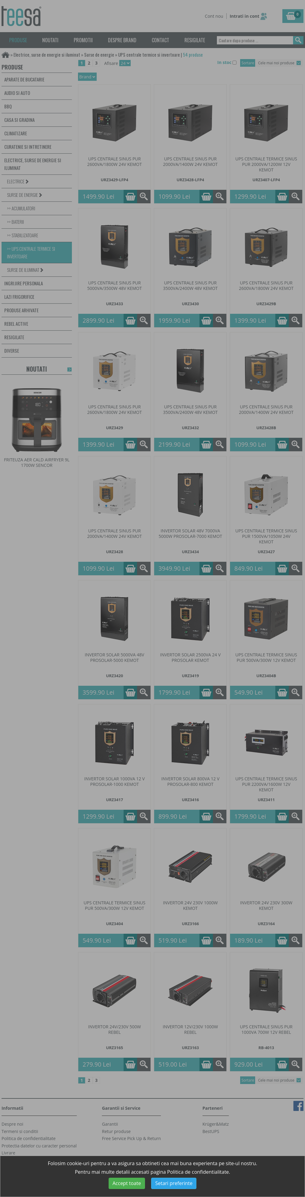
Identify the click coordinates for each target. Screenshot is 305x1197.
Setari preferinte (173, 1183)
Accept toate (127, 1183)
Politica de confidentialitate (198, 1172)
